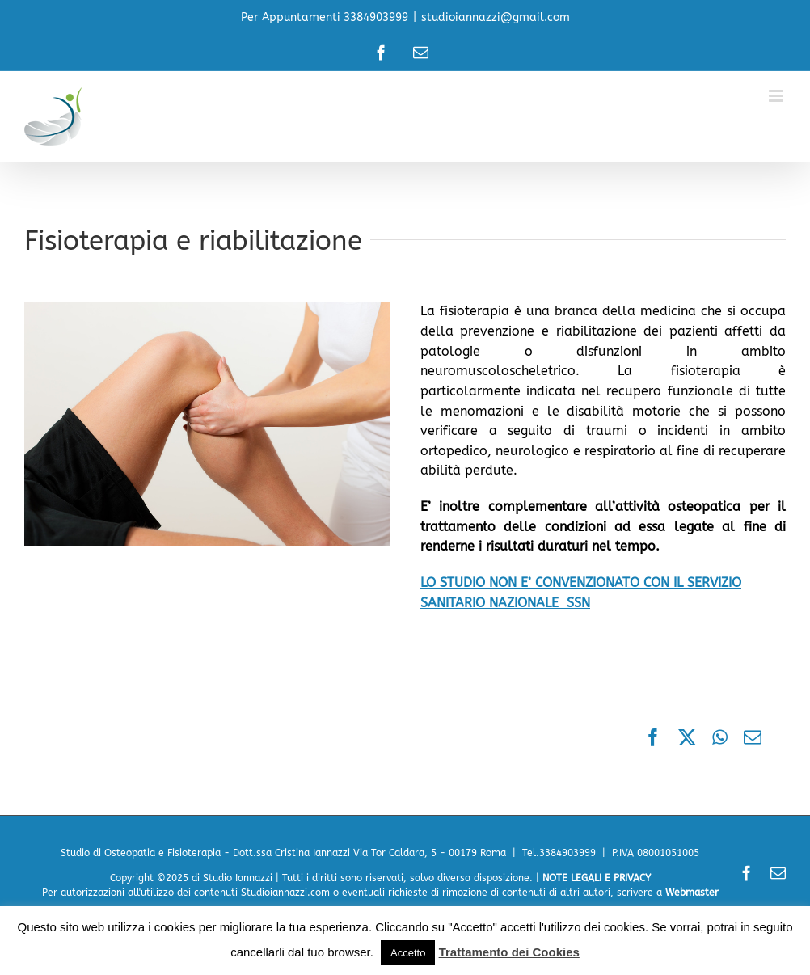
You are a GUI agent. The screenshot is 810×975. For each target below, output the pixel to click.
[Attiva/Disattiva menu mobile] (777, 95)
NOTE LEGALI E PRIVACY (596, 878)
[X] (687, 738)
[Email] (753, 738)
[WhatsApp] (720, 738)
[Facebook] (653, 738)
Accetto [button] (407, 953)
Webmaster (692, 892)
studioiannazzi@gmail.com (495, 17)
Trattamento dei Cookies (509, 952)
